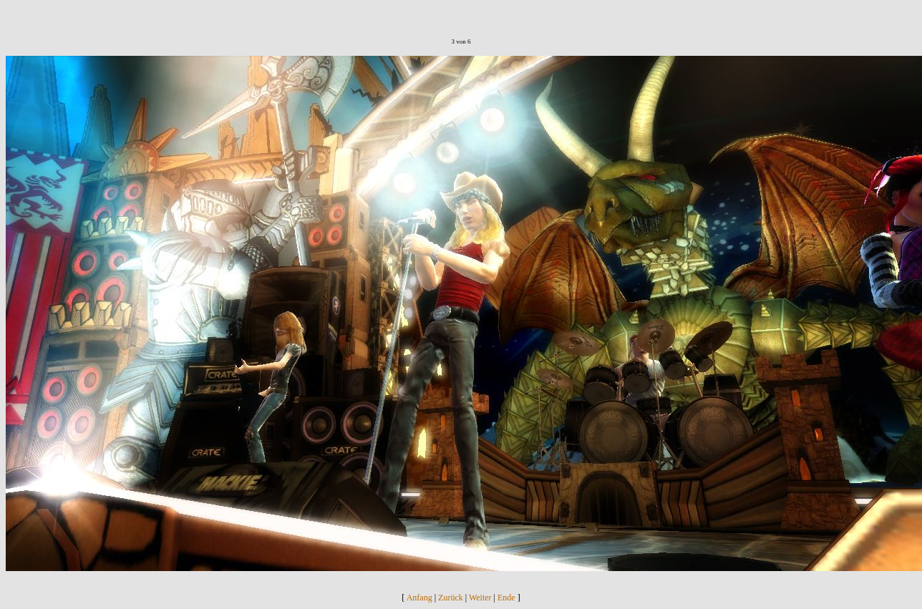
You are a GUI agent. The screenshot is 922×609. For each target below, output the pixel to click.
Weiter (480, 598)
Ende (506, 598)
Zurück (450, 598)
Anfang (419, 598)
